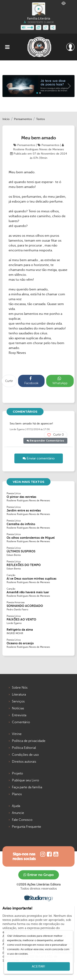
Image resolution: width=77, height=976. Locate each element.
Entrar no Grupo (38, 875)
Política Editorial (24, 748)
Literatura (19, 694)
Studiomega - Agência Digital (38, 897)
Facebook (31, 380)
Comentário (21, 722)
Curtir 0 (55, 434)
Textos (40, 119)
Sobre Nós (20, 687)
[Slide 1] (40, 93)
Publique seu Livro (25, 780)
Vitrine (17, 734)
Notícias (18, 708)
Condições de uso (25, 755)
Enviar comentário (39, 458)
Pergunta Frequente (26, 827)
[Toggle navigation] (7, 47)
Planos (17, 794)
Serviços (18, 701)
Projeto (17, 773)
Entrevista (19, 715)
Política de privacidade (28, 741)
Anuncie (18, 813)
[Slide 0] (37, 93)
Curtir (9, 381)
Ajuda (16, 806)
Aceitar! (38, 966)
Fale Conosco (22, 820)
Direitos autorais (24, 761)
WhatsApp (60, 380)
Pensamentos (23, 119)
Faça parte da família (27, 787)
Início (6, 119)
